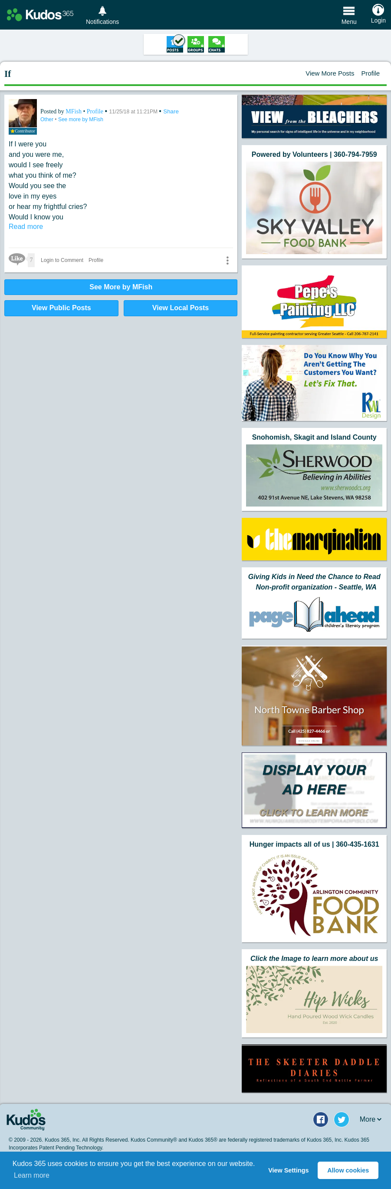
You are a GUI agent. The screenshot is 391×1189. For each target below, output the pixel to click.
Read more (26, 226)
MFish (74, 111)
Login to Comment (62, 260)
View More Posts (330, 73)
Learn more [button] (31, 1175)
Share (171, 111)
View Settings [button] (288, 1170)
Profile (370, 73)
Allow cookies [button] (348, 1170)
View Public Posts (61, 307)
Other (47, 119)
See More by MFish (120, 287)
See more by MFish (80, 119)
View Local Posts (180, 307)
